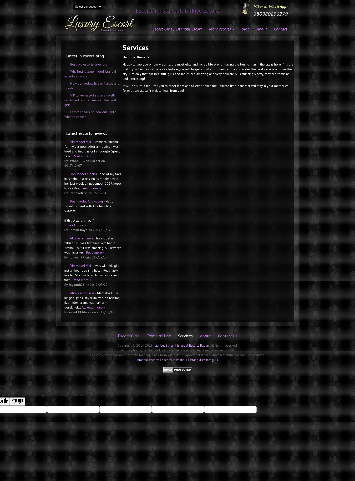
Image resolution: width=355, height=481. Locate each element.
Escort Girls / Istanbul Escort (177, 29)
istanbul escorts (148, 360)
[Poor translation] (17, 401)
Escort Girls (128, 336)
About (262, 29)
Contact (280, 29)
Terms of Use (159, 336)
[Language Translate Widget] (87, 7)
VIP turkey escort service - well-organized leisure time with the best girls (90, 100)
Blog (245, 29)
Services (185, 336)
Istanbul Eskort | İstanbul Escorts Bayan (181, 345)
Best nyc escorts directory (88, 64)
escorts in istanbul (174, 360)
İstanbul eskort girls (204, 360)
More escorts (221, 29)
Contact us (227, 336)
